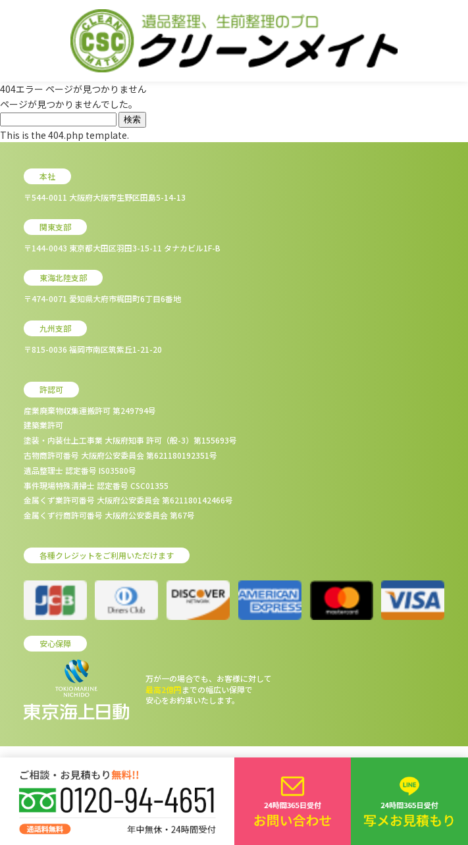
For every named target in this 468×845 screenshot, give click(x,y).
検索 (132, 119)
